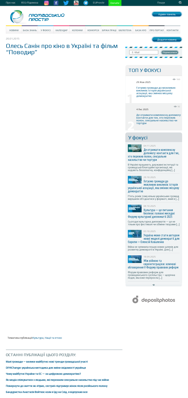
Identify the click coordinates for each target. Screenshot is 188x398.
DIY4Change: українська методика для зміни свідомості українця (46, 367)
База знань (30, 30)
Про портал (157, 30)
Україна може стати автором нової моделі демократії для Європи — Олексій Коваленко (153, 238)
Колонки (77, 30)
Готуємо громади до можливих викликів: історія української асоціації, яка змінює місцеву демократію (155, 91)
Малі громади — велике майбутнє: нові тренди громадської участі (47, 361)
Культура (38, 337)
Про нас (10, 2)
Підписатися (170, 52)
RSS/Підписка (29, 2)
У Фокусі (46, 30)
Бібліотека (125, 30)
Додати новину (166, 39)
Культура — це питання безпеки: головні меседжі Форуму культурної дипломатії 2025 (151, 213)
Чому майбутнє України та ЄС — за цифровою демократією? (43, 373)
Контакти (172, 30)
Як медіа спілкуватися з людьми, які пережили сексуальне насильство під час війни (57, 379)
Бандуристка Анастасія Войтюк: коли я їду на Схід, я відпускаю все (47, 391)
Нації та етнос (53, 337)
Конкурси (93, 30)
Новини (14, 30)
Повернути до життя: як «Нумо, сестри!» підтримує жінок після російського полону (56, 385)
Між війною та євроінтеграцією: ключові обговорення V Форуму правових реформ (153, 264)
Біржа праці (109, 30)
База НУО (140, 30)
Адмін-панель (167, 14)
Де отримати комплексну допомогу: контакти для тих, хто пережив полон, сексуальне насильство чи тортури (158, 119)
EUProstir (99, 2)
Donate (114, 3)
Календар (62, 30)
